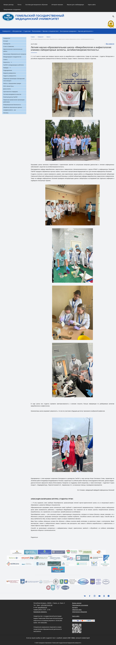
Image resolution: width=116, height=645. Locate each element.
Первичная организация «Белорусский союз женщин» (13, 79)
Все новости (109, 44)
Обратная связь (77, 609)
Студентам (26, 31)
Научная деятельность (85, 31)
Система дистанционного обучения (36, 4)
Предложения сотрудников (12, 9)
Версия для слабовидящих (75, 4)
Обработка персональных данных (12, 107)
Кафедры (6, 67)
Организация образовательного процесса (14, 54)
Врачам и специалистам (50, 31)
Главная (33, 36)
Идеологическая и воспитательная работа (12, 50)
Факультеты (6, 62)
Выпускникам (36, 31)
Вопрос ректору (9, 4)
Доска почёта (7, 89)
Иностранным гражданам (68, 31)
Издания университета (9, 73)
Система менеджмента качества (12, 94)
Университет (6, 31)
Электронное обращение (79, 612)
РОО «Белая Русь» (8, 86)
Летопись (5, 112)
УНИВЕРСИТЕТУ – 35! (9, 110)
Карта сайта (92, 4)
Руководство (6, 43)
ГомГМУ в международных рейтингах (13, 65)
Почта (19, 4)
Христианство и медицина (10, 91)
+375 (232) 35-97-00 (46, 605)
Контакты (75, 607)
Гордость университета (9, 76)
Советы (5, 59)
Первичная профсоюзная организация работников (13, 101)
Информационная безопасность (12, 104)
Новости (48, 36)
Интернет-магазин (57, 4)
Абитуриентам (16, 31)
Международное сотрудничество (12, 56)
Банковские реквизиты (40, 612)
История (5, 41)
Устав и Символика (8, 46)
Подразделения (7, 70)
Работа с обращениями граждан (12, 83)
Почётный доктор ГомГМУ (10, 97)
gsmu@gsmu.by (42, 607)
